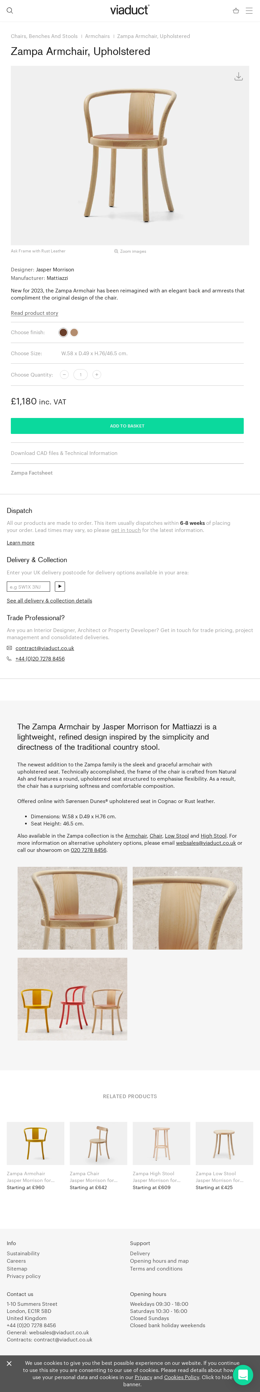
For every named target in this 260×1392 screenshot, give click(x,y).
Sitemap (17, 1268)
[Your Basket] (236, 10)
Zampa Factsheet (32, 473)
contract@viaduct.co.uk (45, 648)
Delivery (140, 1253)
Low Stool (177, 836)
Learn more (21, 542)
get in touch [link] (126, 530)
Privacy (143, 1377)
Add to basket (127, 425)
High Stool (213, 836)
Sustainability (23, 1253)
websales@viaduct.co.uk (206, 843)
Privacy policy (24, 1276)
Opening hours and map (159, 1261)
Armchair (136, 836)
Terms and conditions (156, 1268)
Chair (156, 836)
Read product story (34, 313)
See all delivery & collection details (49, 600)
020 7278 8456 (88, 850)
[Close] (9, 1364)
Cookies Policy (181, 1377)
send (60, 586)
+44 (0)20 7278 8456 (40, 658)
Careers (16, 1261)
